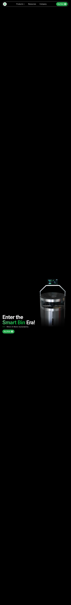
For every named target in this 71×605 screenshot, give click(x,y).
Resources (32, 4)
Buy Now (62, 4)
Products (20, 4)
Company (43, 4)
